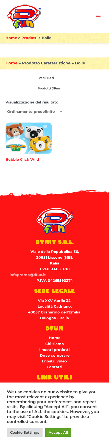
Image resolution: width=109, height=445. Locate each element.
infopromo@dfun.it (28, 275)
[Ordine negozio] (34, 112)
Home (11, 63)
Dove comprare (54, 355)
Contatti (54, 367)
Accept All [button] (58, 432)
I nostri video (54, 361)
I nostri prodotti (54, 350)
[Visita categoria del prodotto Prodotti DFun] (47, 88)
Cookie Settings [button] (24, 432)
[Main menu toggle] (98, 16)
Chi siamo (54, 344)
